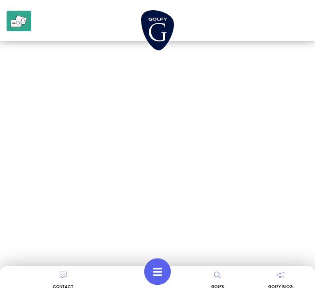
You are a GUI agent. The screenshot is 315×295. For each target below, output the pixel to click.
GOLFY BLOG (280, 281)
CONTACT (63, 281)
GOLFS (217, 281)
